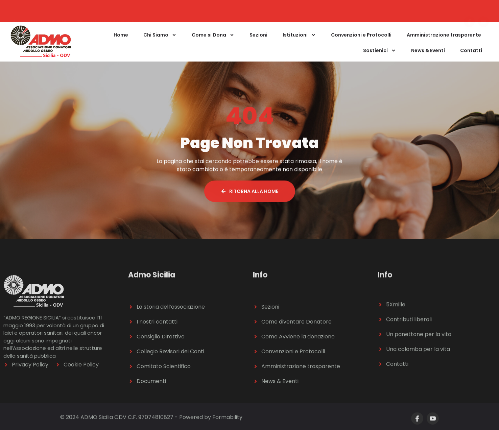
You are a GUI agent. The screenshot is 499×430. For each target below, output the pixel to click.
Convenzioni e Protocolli (361, 41)
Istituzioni (299, 41)
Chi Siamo (159, 41)
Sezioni (258, 41)
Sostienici (379, 57)
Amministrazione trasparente (444, 41)
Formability (227, 420)
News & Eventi (428, 56)
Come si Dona (213, 41)
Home (121, 41)
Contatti (471, 56)
